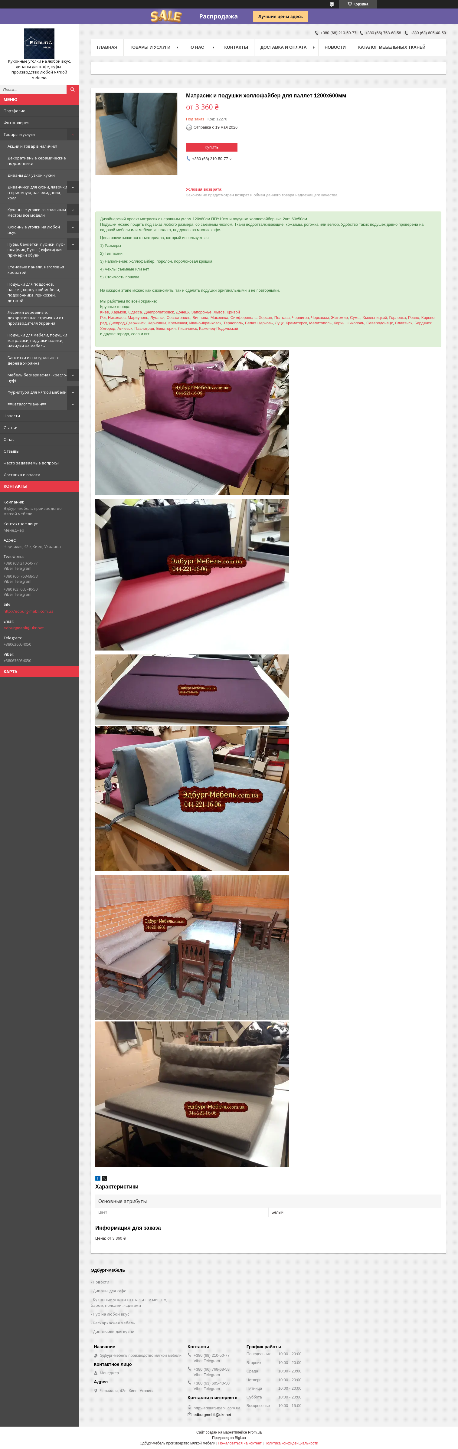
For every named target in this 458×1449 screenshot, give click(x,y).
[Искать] (73, 89)
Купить (212, 147)
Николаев (117, 317)
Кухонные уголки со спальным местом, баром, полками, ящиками (129, 1302)
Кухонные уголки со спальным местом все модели (37, 212)
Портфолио (14, 110)
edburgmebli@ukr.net (24, 628)
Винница (200, 317)
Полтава (282, 317)
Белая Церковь (259, 323)
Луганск (157, 317)
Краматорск (296, 323)
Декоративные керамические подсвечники (37, 160)
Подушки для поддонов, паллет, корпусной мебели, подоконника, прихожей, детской (34, 292)
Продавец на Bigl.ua (229, 1438)
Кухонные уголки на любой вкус (34, 229)
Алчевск (124, 328)
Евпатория (166, 328)
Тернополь (233, 323)
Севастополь (179, 317)
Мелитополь (320, 323)
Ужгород (107, 328)
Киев (104, 312)
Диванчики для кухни (113, 1331)
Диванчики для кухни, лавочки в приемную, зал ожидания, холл (37, 192)
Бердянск (423, 323)
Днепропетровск (159, 312)
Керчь (339, 323)
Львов (219, 312)
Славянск (403, 323)
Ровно (413, 317)
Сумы (355, 317)
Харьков (118, 312)
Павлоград (144, 328)
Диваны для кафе (109, 1290)
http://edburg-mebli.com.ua (29, 611)
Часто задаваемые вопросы (31, 463)
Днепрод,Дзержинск (127, 323)
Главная (107, 47)
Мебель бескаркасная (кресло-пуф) (37, 377)
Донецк (182, 312)
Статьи (11, 427)
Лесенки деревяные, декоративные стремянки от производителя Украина (36, 318)
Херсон (265, 317)
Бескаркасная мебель (114, 1323)
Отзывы (11, 451)
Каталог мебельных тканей (392, 47)
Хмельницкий (374, 317)
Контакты (236, 47)
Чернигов (300, 317)
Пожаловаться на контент (239, 1443)
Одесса (135, 312)
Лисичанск (187, 328)
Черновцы (157, 323)
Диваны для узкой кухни (31, 175)
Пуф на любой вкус (111, 1314)
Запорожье (201, 312)
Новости (12, 415)
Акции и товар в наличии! (32, 146)
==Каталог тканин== (27, 404)
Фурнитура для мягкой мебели (37, 392)
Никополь (355, 323)
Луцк (279, 323)
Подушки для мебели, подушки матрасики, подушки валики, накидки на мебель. (37, 340)
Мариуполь (138, 317)
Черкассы (320, 317)
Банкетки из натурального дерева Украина (34, 360)
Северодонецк (379, 323)
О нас (9, 439)
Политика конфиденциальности (291, 1443)
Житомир (339, 317)
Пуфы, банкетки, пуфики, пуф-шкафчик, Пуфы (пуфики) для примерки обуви (36, 249)
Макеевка (219, 317)
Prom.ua (255, 1432)
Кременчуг (177, 323)
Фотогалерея (16, 122)
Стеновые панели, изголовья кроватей (36, 269)
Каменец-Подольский (218, 328)
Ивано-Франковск (205, 323)
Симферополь (244, 317)
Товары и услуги (19, 134)
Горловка (397, 317)
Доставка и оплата (22, 474)
